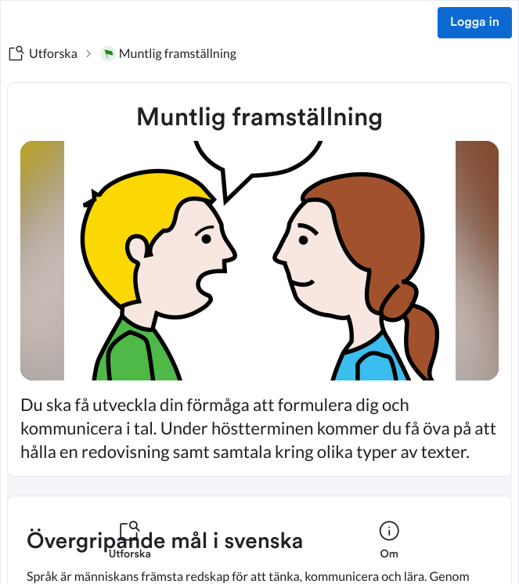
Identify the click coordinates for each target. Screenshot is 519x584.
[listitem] (130, 549)
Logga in (474, 22)
